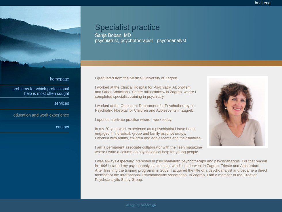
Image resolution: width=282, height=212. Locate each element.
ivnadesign (148, 205)
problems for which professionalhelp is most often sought (40, 91)
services (61, 103)
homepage (59, 79)
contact (62, 127)
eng (267, 3)
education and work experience (41, 115)
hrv (257, 3)
